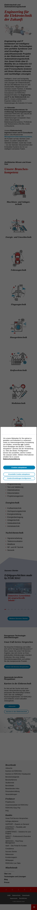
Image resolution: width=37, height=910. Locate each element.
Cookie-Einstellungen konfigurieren (19, 478)
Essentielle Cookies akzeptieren (19, 474)
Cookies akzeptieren (19, 467)
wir (22, 444)
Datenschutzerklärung (11, 459)
